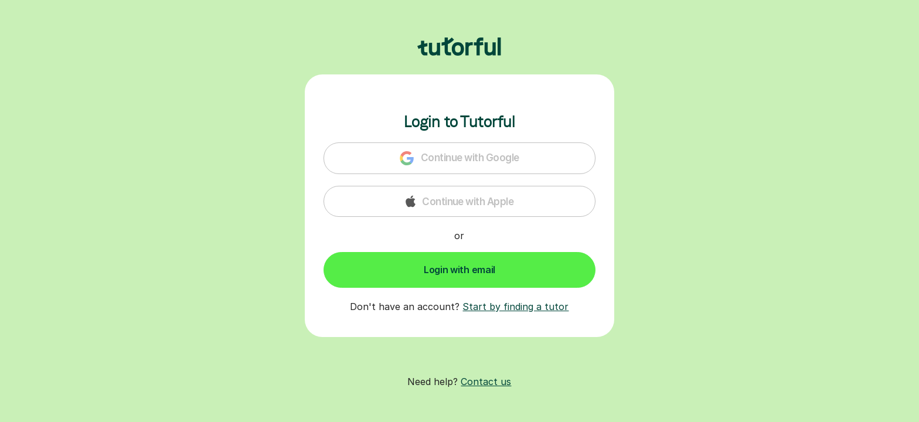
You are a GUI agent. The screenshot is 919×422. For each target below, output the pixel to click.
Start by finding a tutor (515, 306)
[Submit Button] (459, 270)
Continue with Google (459, 158)
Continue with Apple (460, 201)
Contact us (486, 381)
